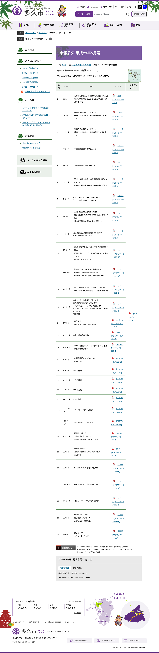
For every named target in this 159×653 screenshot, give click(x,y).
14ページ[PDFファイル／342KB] (117, 335)
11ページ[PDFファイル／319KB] (118, 272)
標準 (116, 7)
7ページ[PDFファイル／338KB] (118, 199)
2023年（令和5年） (30, 82)
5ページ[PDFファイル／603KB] (118, 165)
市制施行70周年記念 (31, 148)
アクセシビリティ (19, 622)
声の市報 (30, 50)
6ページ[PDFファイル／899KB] (118, 182)
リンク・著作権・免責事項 (52, 622)
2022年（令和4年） (30, 87)
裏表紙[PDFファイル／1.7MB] (118, 534)
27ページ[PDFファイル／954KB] (118, 484)
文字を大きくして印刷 (81, 65)
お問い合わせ (134, 641)
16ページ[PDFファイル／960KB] (117, 348)
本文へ (83, 7)
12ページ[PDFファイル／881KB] (118, 289)
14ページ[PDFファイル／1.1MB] (117, 323)
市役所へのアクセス (109, 641)
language (94, 7)
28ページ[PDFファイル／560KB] (118, 501)
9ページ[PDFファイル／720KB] (118, 234)
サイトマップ (69, 622)
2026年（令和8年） (30, 68)
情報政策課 (64, 568)
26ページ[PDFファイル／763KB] (118, 468)
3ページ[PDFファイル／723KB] (118, 132)
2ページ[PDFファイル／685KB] (118, 115)
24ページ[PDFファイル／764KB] (117, 437)
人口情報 (77, 613)
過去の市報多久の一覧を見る (37, 92)
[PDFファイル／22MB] (132, 317)
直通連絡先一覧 (81, 641)
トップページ (30, 33)
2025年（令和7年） (30, 73)
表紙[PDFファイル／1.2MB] (118, 99)
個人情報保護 (34, 622)
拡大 (122, 7)
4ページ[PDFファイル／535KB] (118, 149)
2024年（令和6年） (30, 78)
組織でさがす (139, 14)
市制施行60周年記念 (31, 143)
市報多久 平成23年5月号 (36, 39)
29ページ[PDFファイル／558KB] (118, 518)
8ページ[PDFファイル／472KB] (118, 216)
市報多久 (43, 33)
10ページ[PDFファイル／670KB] (118, 253)
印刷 (64, 65)
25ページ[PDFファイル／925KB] (117, 452)
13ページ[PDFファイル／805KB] (118, 307)
